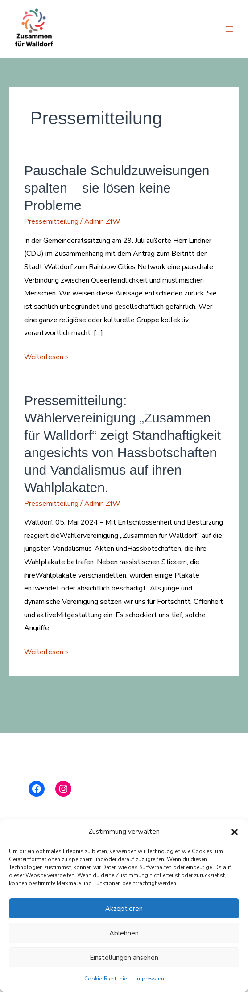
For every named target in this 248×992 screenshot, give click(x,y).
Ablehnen (124, 933)
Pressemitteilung (51, 222)
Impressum (150, 978)
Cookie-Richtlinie (105, 978)
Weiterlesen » (46, 358)
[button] (234, 832)
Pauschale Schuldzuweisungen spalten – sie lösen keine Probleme (116, 188)
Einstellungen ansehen (124, 957)
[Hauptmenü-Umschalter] (229, 29)
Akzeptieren (124, 908)
